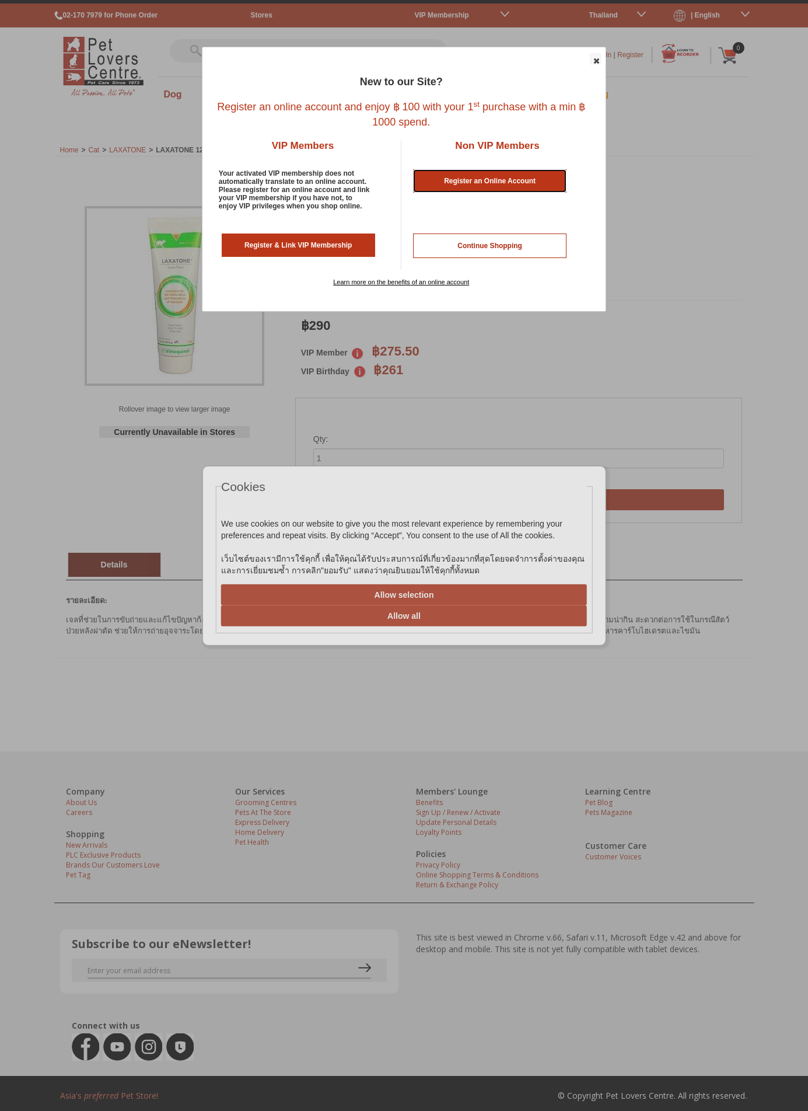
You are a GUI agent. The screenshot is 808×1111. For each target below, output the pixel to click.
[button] (595, 59)
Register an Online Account (490, 181)
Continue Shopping (489, 246)
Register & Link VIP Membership (298, 245)
